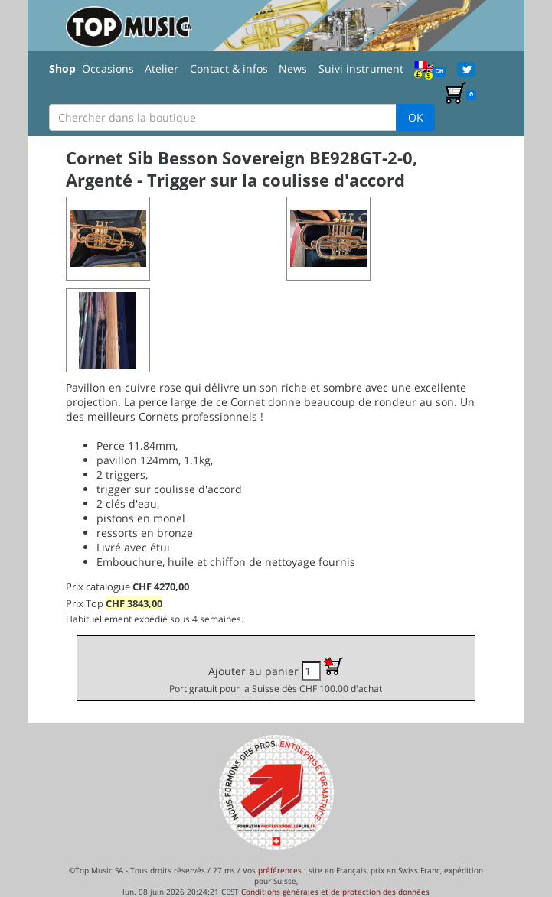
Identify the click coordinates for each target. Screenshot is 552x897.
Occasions (108, 68)
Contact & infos (229, 68)
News (293, 68)
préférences (280, 870)
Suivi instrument (360, 68)
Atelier (161, 68)
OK (415, 117)
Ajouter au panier (275, 675)
